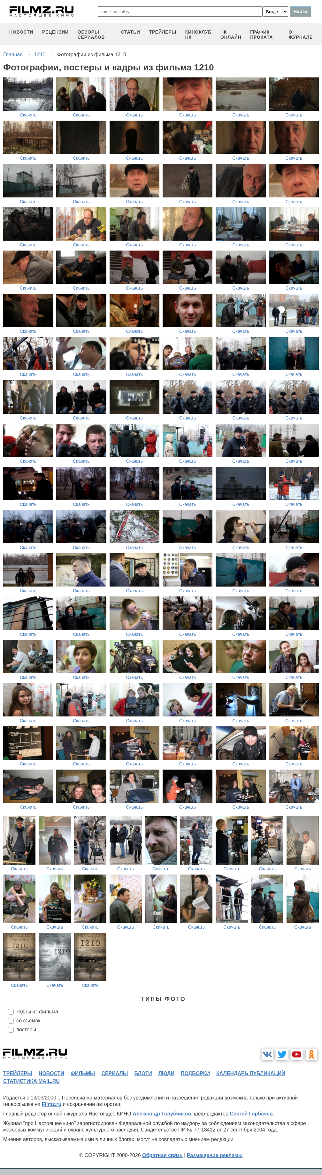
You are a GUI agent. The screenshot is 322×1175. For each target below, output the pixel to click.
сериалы (114, 1073)
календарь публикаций (250, 1073)
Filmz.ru (51, 1104)
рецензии (55, 32)
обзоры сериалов (91, 34)
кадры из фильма (37, 1011)
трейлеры (162, 32)
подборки (195, 1073)
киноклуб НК (198, 34)
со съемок (28, 1020)
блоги (143, 1073)
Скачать (28, 114)
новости (21, 32)
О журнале (300, 34)
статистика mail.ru (31, 1081)
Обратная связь (162, 1155)
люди (166, 1073)
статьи (130, 32)
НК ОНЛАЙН (230, 34)
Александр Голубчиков (162, 1113)
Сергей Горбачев (251, 1113)
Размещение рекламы (215, 1155)
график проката (261, 34)
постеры (26, 1029)
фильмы (83, 1073)
